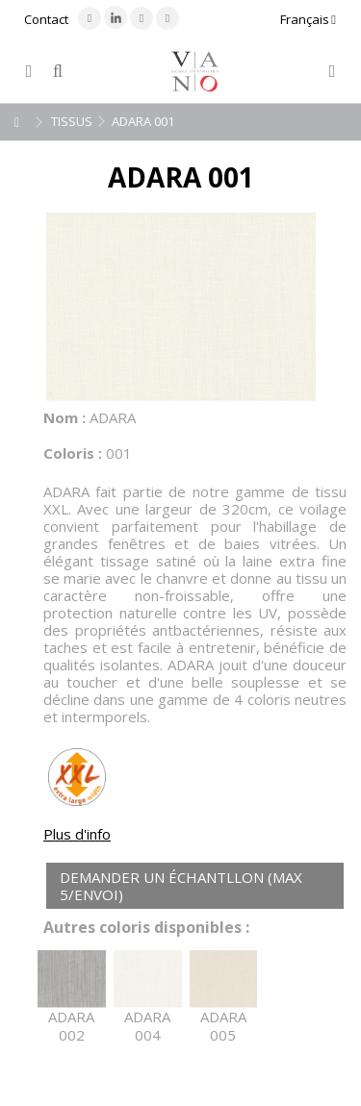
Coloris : (72, 453)
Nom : (64, 417)
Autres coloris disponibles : (146, 927)
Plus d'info (77, 833)
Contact (46, 19)
